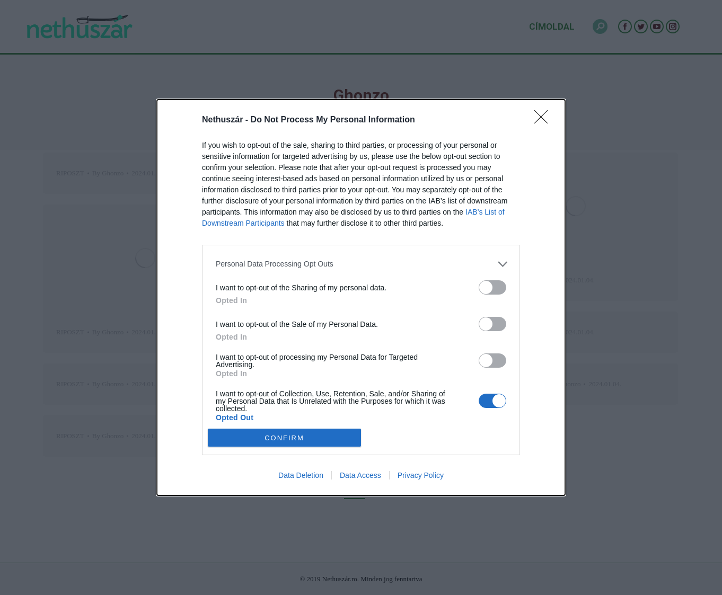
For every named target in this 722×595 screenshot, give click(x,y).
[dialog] (361, 298)
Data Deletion (300, 475)
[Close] (544, 120)
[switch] (492, 287)
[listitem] (361, 264)
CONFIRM (284, 437)
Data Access (360, 475)
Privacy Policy (421, 475)
